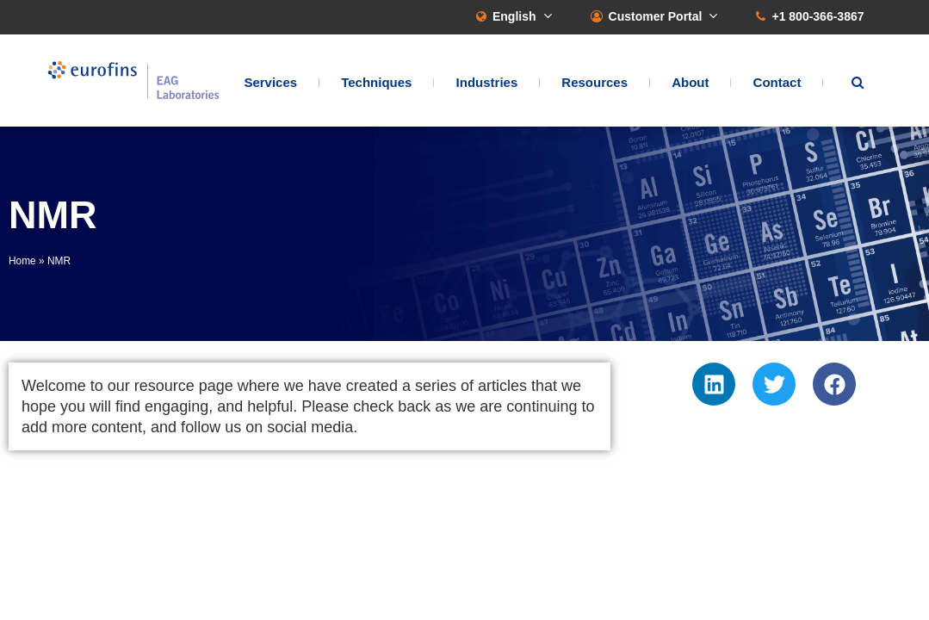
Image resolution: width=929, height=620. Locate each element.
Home (22, 261)
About (690, 82)
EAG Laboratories (133, 80)
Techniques (376, 82)
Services (270, 82)
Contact (777, 82)
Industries (487, 82)
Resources (594, 82)
